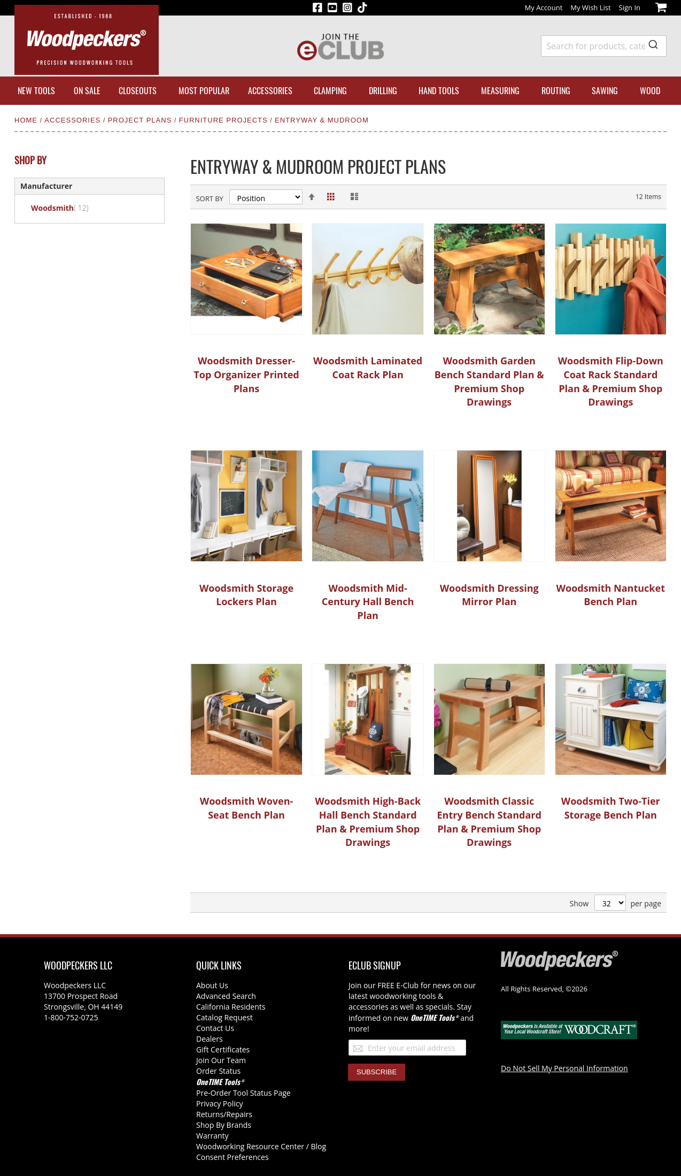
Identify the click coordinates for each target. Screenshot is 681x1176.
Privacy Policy (219, 1103)
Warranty (212, 1136)
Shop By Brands (223, 1125)
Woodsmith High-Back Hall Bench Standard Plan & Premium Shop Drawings (368, 822)
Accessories (73, 120)
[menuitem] (36, 91)
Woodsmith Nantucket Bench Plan (610, 595)
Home (27, 120)
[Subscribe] (376, 1072)
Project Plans (141, 120)
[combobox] (604, 46)
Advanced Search (226, 996)
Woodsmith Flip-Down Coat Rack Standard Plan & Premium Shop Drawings (610, 381)
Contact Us (215, 1028)
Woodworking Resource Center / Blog (261, 1146)
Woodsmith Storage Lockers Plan (246, 595)
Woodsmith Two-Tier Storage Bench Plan (610, 808)
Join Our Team (221, 1060)
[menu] (340, 91)
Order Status (218, 1071)
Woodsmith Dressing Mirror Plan (489, 595)
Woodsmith (65, 207)
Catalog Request (224, 1017)
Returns (209, 1114)
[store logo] (86, 40)
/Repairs (237, 1114)
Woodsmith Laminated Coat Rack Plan (367, 367)
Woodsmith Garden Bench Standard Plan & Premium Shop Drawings (489, 381)
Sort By (209, 198)
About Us (212, 985)
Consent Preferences (232, 1157)
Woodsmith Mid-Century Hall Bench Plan (368, 602)
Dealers (209, 1039)
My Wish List (590, 7)
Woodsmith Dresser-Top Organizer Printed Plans (246, 374)
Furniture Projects (224, 120)
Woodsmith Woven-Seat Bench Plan (246, 808)
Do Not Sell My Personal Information (564, 1068)
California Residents (230, 1007)
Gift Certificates (223, 1049)
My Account (544, 7)
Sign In (629, 7)
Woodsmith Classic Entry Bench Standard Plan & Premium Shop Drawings (489, 822)
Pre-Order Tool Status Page (243, 1093)
